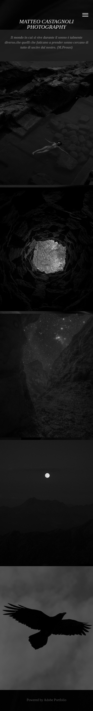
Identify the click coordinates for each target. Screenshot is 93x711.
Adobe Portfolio (55, 700)
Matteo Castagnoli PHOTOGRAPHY (47, 24)
